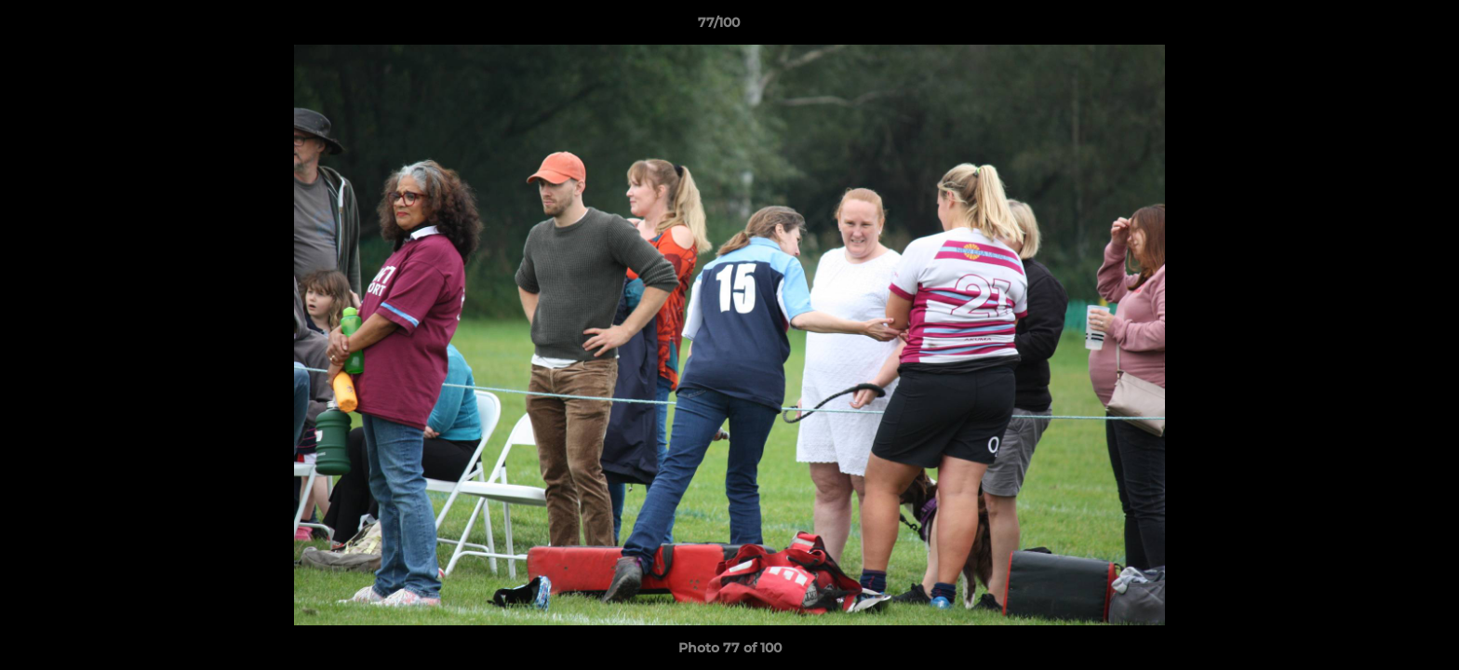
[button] (1381, 27)
